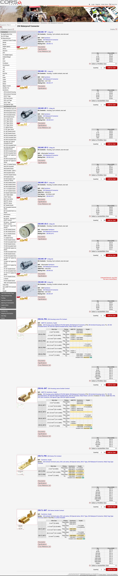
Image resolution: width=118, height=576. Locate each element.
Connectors (4, 29)
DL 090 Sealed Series (9, 130)
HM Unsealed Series (9, 170)
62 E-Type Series (8, 118)
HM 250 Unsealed (9, 163)
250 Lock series (69, 462)
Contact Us (4, 308)
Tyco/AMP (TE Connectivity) (10, 284)
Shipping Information (7, 310)
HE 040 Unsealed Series (10, 148)
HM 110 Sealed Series (10, 161)
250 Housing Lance (53, 325)
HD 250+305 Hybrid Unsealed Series (9, 145)
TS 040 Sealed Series (9, 241)
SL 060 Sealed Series (9, 226)
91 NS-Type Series (9, 126)
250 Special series (79, 462)
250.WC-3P (54, 294)
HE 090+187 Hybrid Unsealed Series (12, 158)
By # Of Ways (5, 33)
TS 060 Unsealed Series (10, 249)
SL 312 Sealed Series (9, 231)
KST (4, 72)
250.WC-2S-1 (54, 120)
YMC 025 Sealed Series (10, 280)
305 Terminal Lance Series (11, 105)
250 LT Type (7, 99)
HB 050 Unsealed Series (10, 132)
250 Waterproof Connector (11, 103)
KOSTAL (5, 70)
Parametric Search (7, 26)
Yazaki (4, 288)
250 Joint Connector (51, 397)
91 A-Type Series (8, 122)
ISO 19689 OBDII (8, 192)
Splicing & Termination (7, 300)
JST (4, 66)
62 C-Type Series (8, 116)
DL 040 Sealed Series (9, 128)
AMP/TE (48, 323)
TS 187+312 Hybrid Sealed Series (11, 270)
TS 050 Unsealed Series (10, 243)
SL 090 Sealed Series (9, 228)
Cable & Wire (4, 302)
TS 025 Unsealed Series (10, 239)
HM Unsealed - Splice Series (11, 167)
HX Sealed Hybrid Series (10, 190)
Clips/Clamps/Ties (6, 293)
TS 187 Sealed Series (9, 266)
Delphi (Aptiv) (6, 43)
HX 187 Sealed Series (10, 188)
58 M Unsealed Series (10, 110)
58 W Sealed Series (9, 114)
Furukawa (5, 60)
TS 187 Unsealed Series (10, 268)
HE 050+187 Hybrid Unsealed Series (12, 153)
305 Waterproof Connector (11, 108)
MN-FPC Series (8, 198)
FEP (4, 56)
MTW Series (7, 211)
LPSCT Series (7, 194)
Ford (4, 58)
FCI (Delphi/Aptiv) (8, 52)
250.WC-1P (54, 83)
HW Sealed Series (9, 174)
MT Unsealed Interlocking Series (11, 205)
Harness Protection (6, 297)
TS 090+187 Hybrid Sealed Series (11, 255)
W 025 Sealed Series (9, 278)
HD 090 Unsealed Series (10, 136)
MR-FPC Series (8, 200)
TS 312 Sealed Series (9, 273)
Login (93, 4)
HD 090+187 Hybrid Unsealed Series (9, 139)
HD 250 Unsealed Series (10, 142)
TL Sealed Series (8, 235)
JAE (4, 64)
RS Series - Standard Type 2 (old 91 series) (11, 220)
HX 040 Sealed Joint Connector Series (9, 176)
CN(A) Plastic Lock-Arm (80, 326)
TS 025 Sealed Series (9, 237)
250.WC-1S (54, 43)
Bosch (4, 41)
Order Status (104, 4)
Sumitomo (5, 87)
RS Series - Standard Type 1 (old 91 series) (11, 216)
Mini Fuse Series (8, 196)
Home (3, 315)
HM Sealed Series (9, 165)
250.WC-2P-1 (54, 196)
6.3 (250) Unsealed (67, 517)
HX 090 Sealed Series (10, 183)
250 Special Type (8, 101)
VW (4, 286)
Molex (4, 81)
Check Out (113, 4)
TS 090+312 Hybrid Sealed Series (11, 263)
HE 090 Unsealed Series (10, 156)
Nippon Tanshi (7, 83)
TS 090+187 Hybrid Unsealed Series (12, 259)
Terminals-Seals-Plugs (7, 290)
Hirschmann (6, 62)
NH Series (6, 213)
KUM (4, 74)
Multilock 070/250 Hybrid (66, 325)
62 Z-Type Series (8, 120)
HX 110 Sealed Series (10, 186)
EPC (4, 50)
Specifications (47, 49)
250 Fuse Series (8, 95)
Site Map (3, 313)
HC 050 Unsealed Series (10, 134)
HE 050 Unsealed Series (10, 150)
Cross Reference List (49, 51)
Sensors (3, 304)
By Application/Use (6, 31)
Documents (46, 47)
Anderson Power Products (10, 37)
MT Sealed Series (8, 202)
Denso (4, 46)
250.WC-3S (54, 270)
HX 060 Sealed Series (10, 181)
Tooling (3, 295)
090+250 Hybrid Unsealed (75, 397)
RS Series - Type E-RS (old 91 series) (12, 223)
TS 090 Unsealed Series (10, 253)
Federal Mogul (7, 54)
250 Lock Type (8, 97)
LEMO (4, 79)
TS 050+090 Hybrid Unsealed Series (12, 246)
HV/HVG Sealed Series (10, 172)
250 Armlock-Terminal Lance (12, 91)
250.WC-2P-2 (54, 233)
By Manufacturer (6, 35)
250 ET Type (7, 93)
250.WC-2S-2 (54, 157)
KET (4, 68)
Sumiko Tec (6, 85)
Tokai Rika (5, 282)
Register (98, 4)
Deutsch (5, 48)
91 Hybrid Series (8, 124)
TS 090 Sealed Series (9, 251)
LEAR (4, 77)
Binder (4, 39)
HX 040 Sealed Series (10, 179)
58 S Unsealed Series (9, 112)
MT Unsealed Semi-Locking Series (11, 208)
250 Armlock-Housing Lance (11, 89)
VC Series (107, 395)
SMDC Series (7, 233)
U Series (6, 275)
